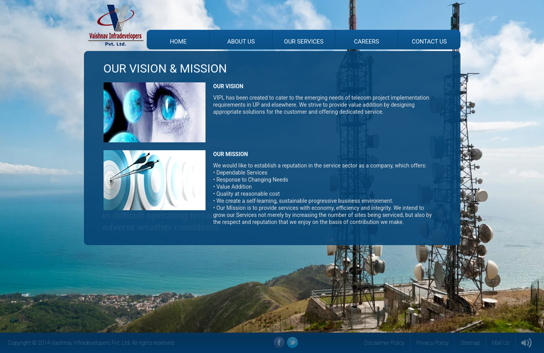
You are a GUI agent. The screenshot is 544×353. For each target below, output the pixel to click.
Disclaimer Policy (384, 343)
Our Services (303, 41)
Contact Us (429, 41)
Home (178, 41)
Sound (526, 343)
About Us (241, 41)
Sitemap (470, 343)
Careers (366, 41)
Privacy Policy (432, 343)
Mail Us (500, 343)
